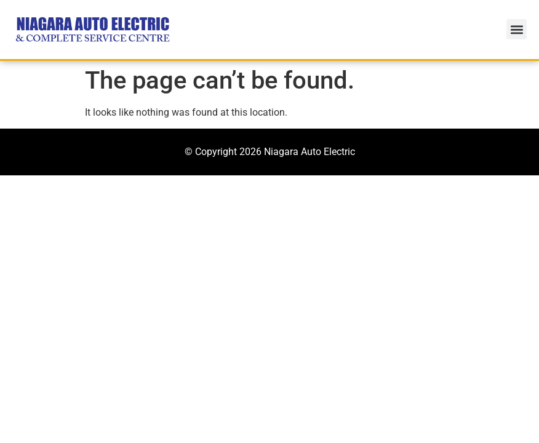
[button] (516, 29)
